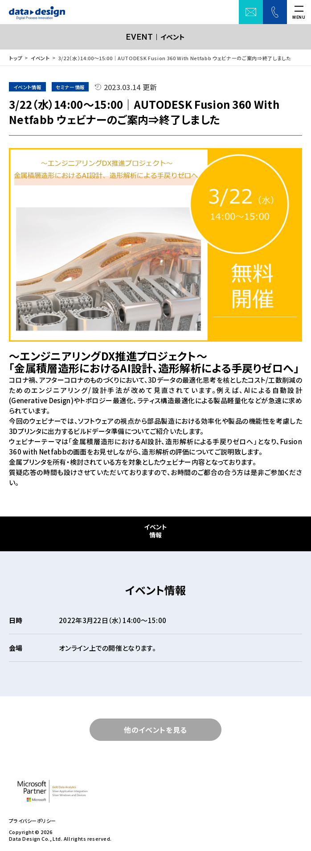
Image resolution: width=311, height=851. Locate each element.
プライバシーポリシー (32, 821)
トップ (15, 58)
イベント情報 (155, 531)
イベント (40, 58)
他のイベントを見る (155, 729)
